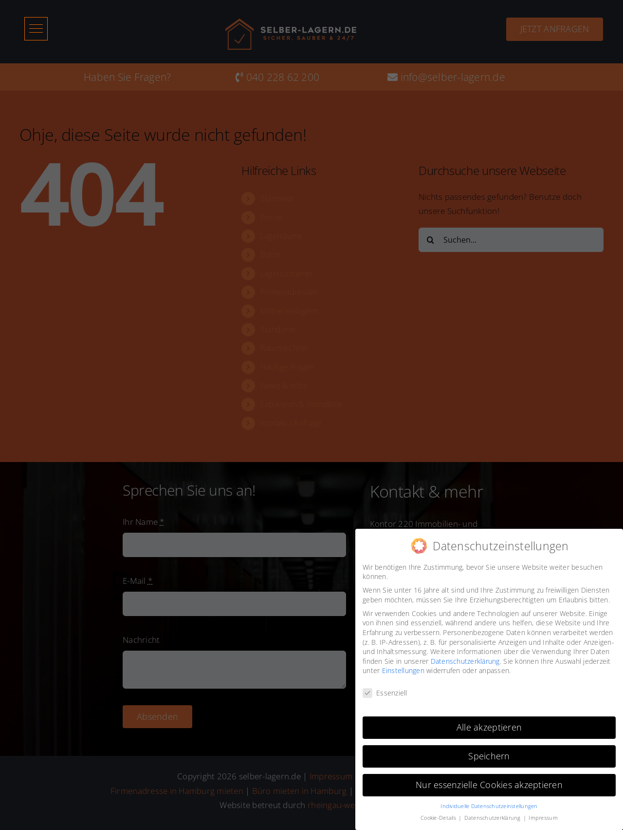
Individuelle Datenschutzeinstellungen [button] (488, 802)
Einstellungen (403, 667)
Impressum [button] (543, 814)
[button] (36, 28)
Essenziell (385, 690)
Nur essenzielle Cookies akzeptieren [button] (489, 782)
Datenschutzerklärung (465, 657)
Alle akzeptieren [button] (489, 724)
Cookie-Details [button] (439, 814)
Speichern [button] (489, 753)
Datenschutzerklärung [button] (493, 814)
